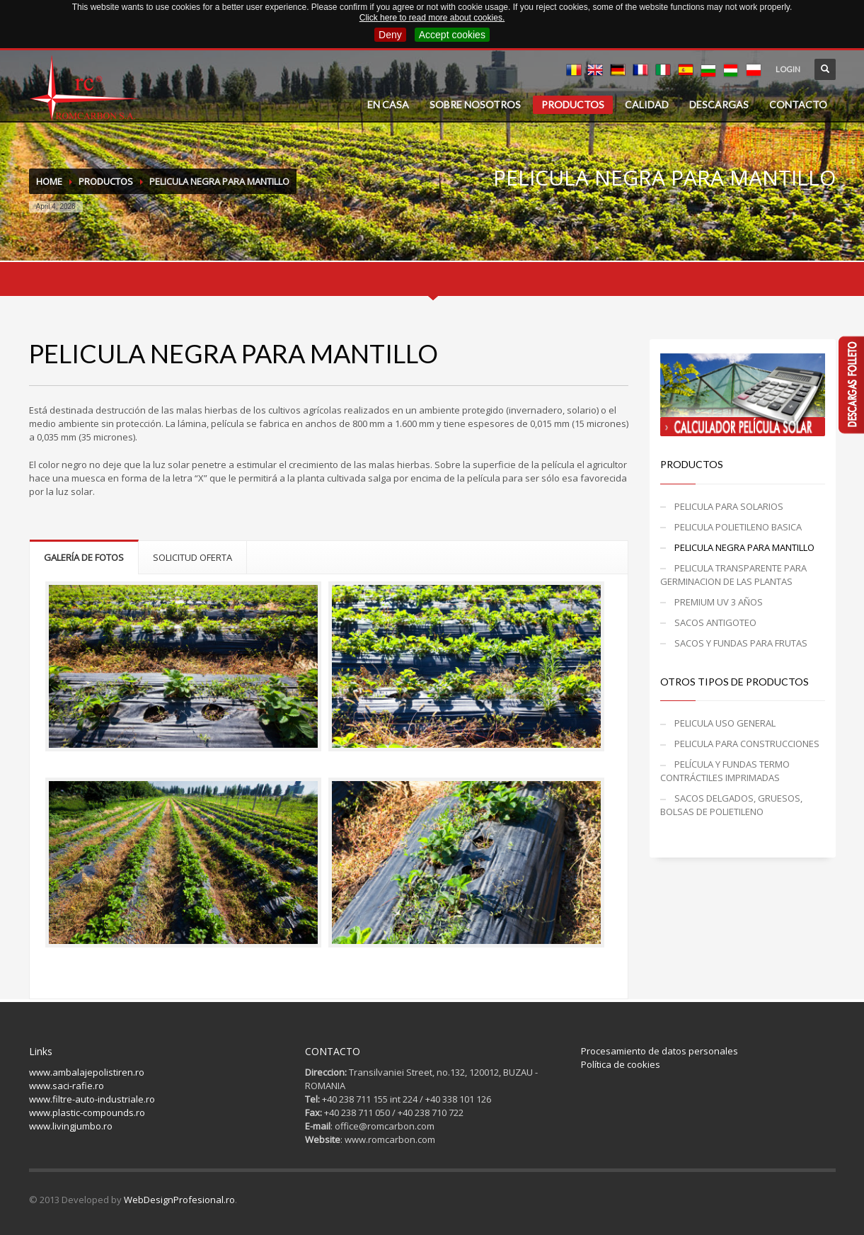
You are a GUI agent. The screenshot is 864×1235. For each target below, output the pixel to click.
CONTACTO (798, 104)
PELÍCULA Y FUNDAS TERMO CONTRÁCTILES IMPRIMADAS (725, 771)
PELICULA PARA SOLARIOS (728, 506)
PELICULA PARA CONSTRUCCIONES (746, 743)
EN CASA (388, 104)
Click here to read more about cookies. (432, 18)
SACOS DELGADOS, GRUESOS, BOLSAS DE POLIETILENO (731, 805)
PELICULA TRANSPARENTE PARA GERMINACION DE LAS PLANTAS (733, 575)
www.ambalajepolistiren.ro (86, 1072)
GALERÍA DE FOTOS (84, 557)
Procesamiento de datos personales (659, 1051)
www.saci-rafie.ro (66, 1085)
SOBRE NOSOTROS (475, 104)
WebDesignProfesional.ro (179, 1199)
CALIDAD (647, 104)
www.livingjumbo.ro (71, 1126)
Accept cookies (452, 34)
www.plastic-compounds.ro (87, 1112)
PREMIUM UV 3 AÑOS (718, 602)
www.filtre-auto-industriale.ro (92, 1099)
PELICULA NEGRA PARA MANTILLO (744, 547)
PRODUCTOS (572, 104)
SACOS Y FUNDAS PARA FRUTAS (740, 643)
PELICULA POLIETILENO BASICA (738, 526)
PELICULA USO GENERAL (725, 723)
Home (49, 181)
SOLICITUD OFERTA (192, 557)
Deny (390, 34)
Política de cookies (620, 1064)
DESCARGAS (719, 104)
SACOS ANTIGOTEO (715, 622)
